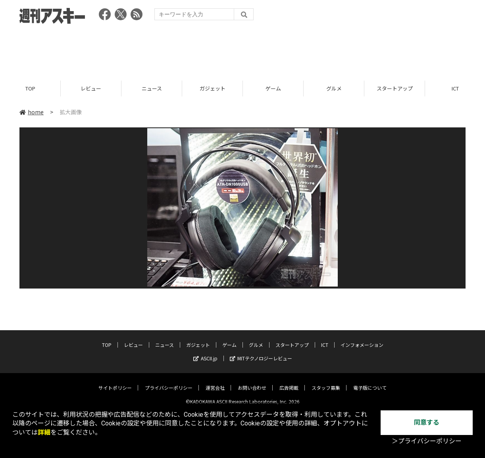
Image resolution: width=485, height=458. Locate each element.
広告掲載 (288, 381)
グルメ (334, 88)
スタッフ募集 (326, 381)
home (31, 112)
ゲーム (273, 88)
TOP (30, 88)
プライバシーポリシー (168, 381)
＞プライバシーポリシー (427, 441)
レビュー (91, 88)
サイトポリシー (115, 381)
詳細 (44, 432)
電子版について (370, 381)
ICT (324, 338)
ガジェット (212, 88)
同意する (426, 422)
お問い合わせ (252, 381)
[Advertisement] (242, 49)
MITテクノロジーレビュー (261, 352)
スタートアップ (395, 88)
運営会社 (215, 381)
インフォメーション (362, 338)
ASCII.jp (205, 352)
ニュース (152, 88)
